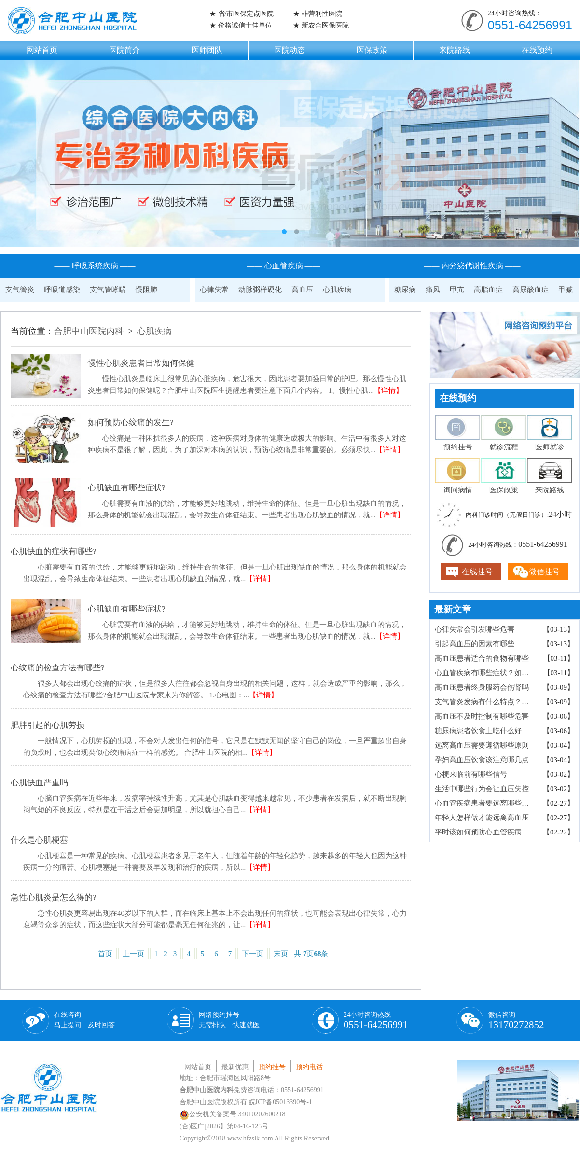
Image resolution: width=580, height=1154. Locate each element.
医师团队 (207, 50)
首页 (105, 954)
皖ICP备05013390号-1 (280, 1102)
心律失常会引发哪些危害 (474, 629)
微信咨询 (516, 1020)
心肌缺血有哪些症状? (127, 487)
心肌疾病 (337, 289)
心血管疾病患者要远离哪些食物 (485, 803)
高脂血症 (488, 289)
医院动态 (289, 50)
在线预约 (537, 50)
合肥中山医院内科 (89, 331)
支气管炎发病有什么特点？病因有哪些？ (485, 702)
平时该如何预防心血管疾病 (478, 832)
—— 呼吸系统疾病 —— (95, 266)
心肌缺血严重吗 (39, 782)
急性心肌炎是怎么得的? (54, 897)
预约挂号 (272, 1067)
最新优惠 (235, 1067)
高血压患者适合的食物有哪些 (482, 658)
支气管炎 (19, 289)
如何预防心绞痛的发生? (131, 422)
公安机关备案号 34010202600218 (233, 1114)
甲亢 (457, 289)
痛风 (433, 289)
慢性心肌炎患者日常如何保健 (141, 363)
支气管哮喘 (108, 289)
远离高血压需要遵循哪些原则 (482, 745)
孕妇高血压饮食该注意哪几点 (482, 760)
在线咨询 (84, 1020)
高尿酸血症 (530, 289)
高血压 (302, 289)
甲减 (565, 289)
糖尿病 (405, 289)
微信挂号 (544, 572)
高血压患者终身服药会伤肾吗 (482, 687)
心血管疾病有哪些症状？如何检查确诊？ (485, 673)
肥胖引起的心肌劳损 (47, 725)
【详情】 (388, 390)
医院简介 (124, 50)
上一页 (133, 954)
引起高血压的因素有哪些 (474, 644)
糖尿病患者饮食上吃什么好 (478, 731)
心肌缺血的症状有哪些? (54, 551)
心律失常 (214, 289)
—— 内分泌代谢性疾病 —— (472, 266)
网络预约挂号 (229, 1020)
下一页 (252, 954)
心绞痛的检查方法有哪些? (58, 667)
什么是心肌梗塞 (39, 840)
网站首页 (42, 50)
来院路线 (454, 50)
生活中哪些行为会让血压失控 (482, 789)
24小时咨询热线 (376, 1020)
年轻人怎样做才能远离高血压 (482, 817)
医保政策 (372, 50)
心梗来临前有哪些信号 (471, 774)
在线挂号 (477, 572)
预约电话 (309, 1067)
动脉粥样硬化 (260, 289)
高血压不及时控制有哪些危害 (482, 716)
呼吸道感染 (62, 289)
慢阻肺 (146, 289)
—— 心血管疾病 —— (283, 266)
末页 (281, 954)
